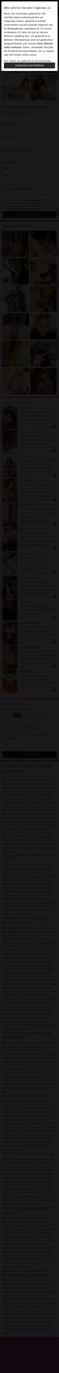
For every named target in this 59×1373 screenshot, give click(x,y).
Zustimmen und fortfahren (29, 65)
